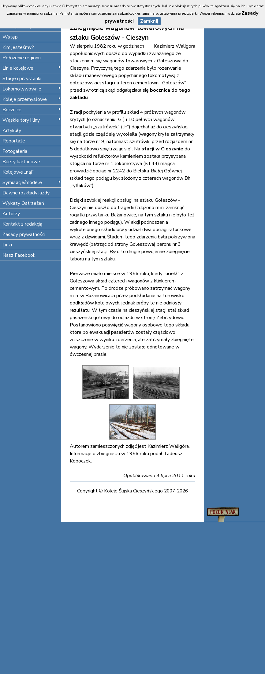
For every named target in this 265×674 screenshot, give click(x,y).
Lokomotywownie (31, 89)
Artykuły (11, 130)
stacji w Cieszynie (162, 148)
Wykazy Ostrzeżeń (23, 203)
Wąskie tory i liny (31, 120)
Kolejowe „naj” (18, 172)
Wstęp (10, 37)
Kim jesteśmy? (18, 47)
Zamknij (149, 21)
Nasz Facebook (18, 255)
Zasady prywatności (23, 234)
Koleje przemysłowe (31, 99)
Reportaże (13, 141)
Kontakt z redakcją (22, 224)
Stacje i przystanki (21, 78)
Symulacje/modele (31, 182)
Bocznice (31, 109)
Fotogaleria (14, 151)
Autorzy (11, 213)
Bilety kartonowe (21, 161)
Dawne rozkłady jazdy (26, 193)
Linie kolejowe (31, 68)
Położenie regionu (21, 57)
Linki (7, 244)
